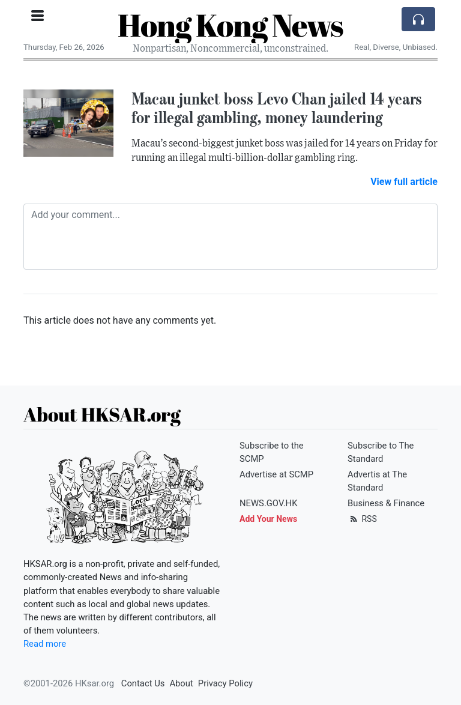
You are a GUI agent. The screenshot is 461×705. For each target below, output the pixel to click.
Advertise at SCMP (276, 474)
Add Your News (268, 519)
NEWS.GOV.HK (268, 503)
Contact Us (143, 683)
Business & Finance (386, 503)
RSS (362, 519)
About (181, 683)
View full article (404, 181)
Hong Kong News (230, 25)
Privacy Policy (225, 683)
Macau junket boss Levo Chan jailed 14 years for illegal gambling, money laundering (276, 107)
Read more (44, 643)
